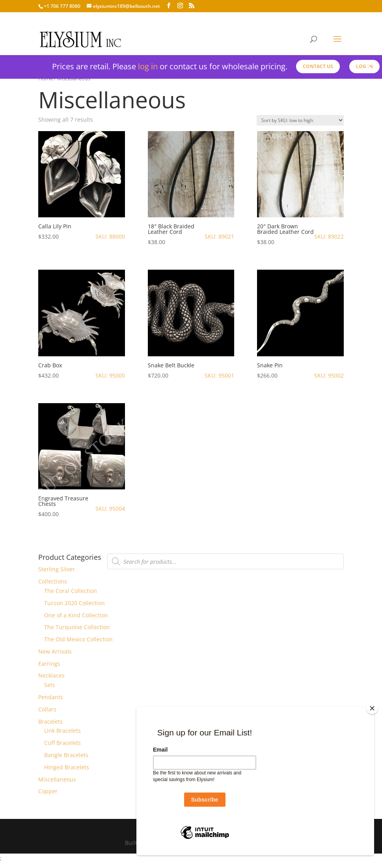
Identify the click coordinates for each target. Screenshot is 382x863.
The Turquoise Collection (77, 627)
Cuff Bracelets (62, 742)
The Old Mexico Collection (78, 639)
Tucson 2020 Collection (74, 603)
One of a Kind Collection (76, 615)
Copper (48, 791)
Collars (47, 709)
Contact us (318, 66)
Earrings (49, 663)
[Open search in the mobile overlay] (225, 561)
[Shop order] (300, 120)
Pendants (50, 697)
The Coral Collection (70, 590)
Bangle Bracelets (66, 755)
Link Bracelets (62, 730)
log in (148, 66)
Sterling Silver (56, 569)
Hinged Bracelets (66, 767)
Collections (52, 581)
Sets (49, 685)
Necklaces (51, 675)
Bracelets (50, 721)
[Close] (372, 708)
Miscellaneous (57, 779)
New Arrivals (55, 651)
